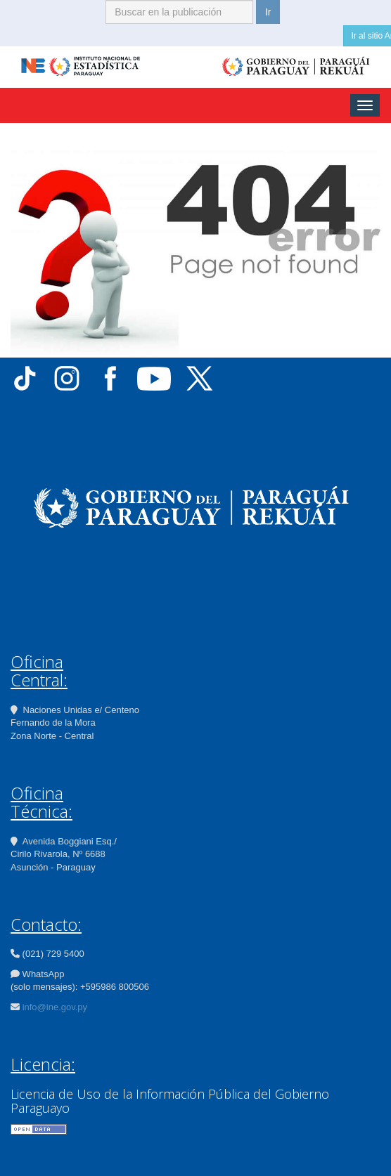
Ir (268, 12)
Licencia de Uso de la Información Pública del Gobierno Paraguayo (170, 1100)
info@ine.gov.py (55, 1007)
